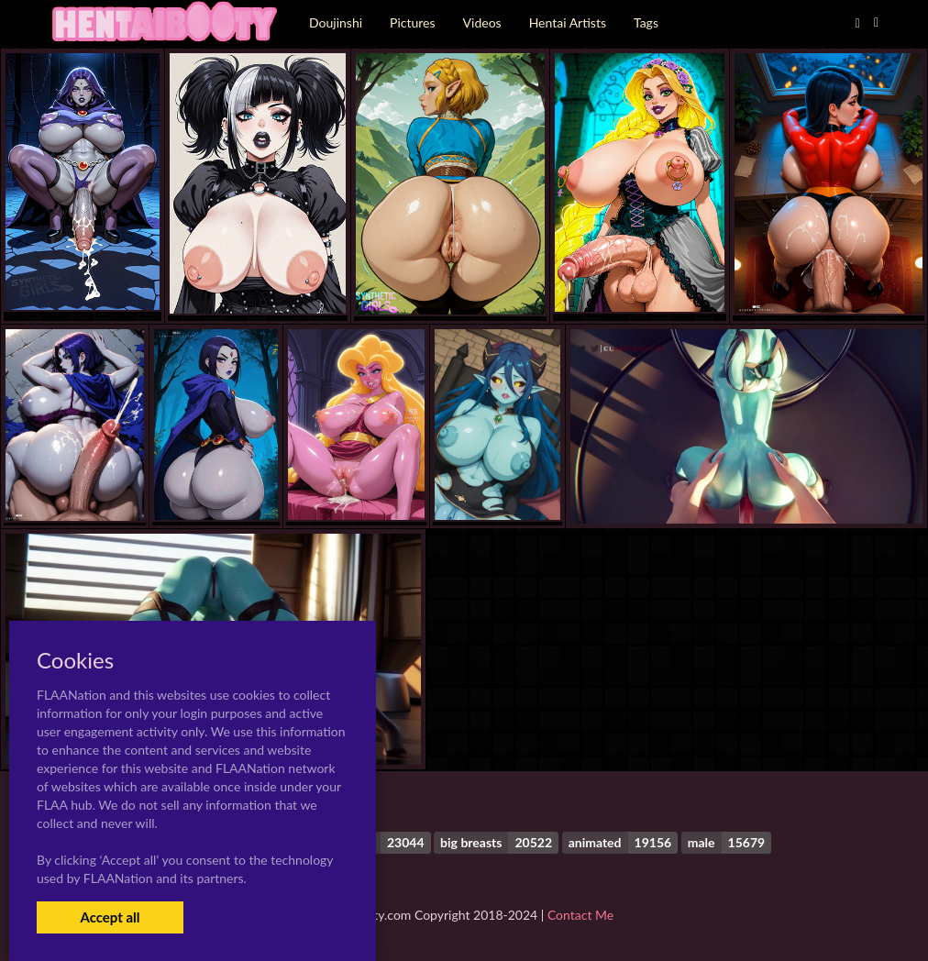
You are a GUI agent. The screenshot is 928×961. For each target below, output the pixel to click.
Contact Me (580, 914)
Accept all (109, 917)
